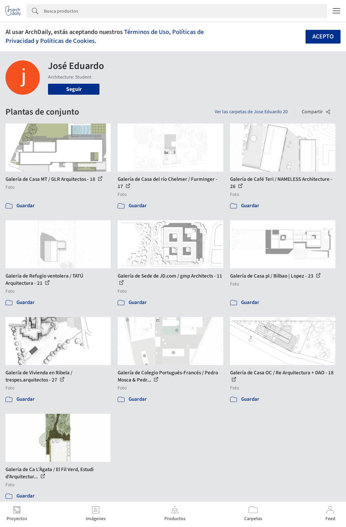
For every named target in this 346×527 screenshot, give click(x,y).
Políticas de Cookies (67, 40)
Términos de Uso (146, 31)
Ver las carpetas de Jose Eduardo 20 (251, 111)
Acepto (323, 36)
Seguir (74, 89)
